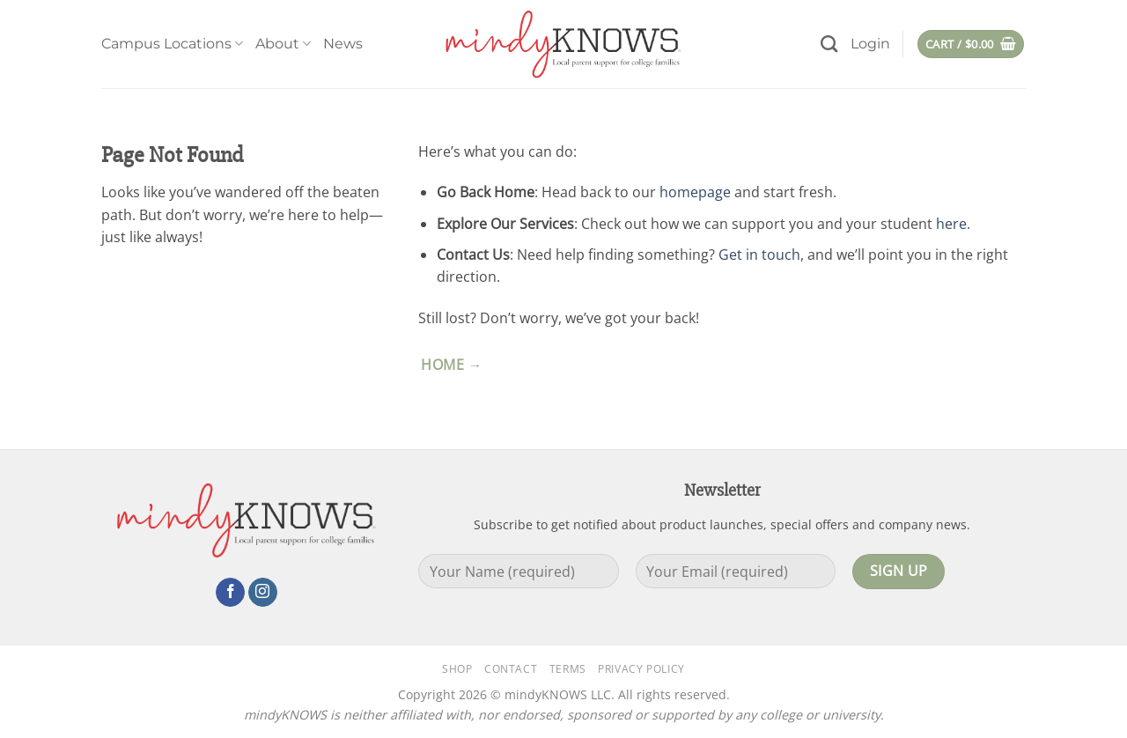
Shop (457, 668)
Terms (567, 668)
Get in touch (759, 254)
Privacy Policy (641, 668)
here (951, 223)
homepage (695, 192)
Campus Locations (172, 44)
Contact (510, 668)
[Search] (829, 44)
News (343, 43)
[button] (870, 44)
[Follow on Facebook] (230, 593)
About (283, 44)
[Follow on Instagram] (262, 593)
